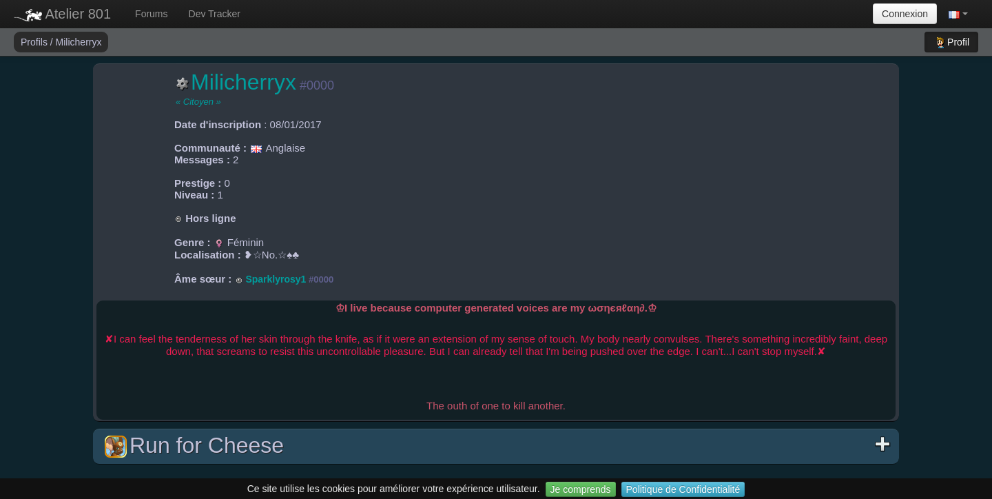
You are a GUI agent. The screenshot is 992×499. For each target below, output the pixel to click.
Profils (35, 42)
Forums (151, 13)
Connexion (905, 13)
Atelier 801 (62, 13)
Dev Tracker (214, 13)
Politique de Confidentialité (683, 489)
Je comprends (580, 489)
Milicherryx (79, 42)
